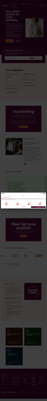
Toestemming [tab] (8, 195)
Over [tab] (38, 195)
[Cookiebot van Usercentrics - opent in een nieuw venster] (41, 193)
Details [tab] (23, 195)
